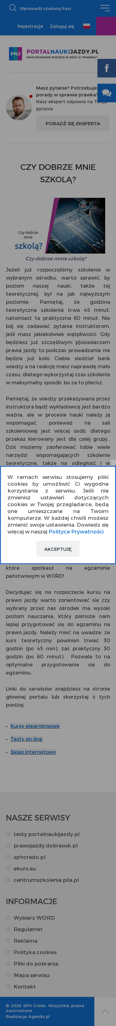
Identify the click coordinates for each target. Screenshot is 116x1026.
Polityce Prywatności (76, 531)
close (113, 463)
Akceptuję (58, 549)
